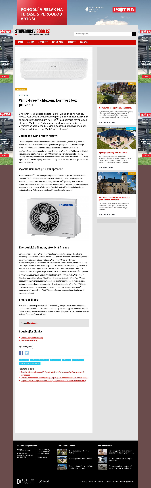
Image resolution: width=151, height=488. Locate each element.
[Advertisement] (54, 407)
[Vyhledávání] (103, 34)
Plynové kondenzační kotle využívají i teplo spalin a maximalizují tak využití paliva (54, 378)
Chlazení (66, 360)
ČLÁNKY (30, 42)
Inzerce (100, 481)
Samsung (24, 360)
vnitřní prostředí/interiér (39, 360)
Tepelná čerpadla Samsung (32, 337)
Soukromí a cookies (111, 481)
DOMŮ (20, 42)
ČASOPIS (84, 42)
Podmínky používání (127, 481)
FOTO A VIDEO (57, 42)
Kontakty (84, 481)
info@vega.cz (42, 457)
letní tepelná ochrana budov (30, 363)
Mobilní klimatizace (29, 340)
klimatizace (55, 360)
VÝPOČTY (72, 42)
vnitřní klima (78, 360)
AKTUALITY (43, 42)
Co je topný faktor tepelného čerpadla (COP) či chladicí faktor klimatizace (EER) (53, 380)
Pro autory (92, 481)
